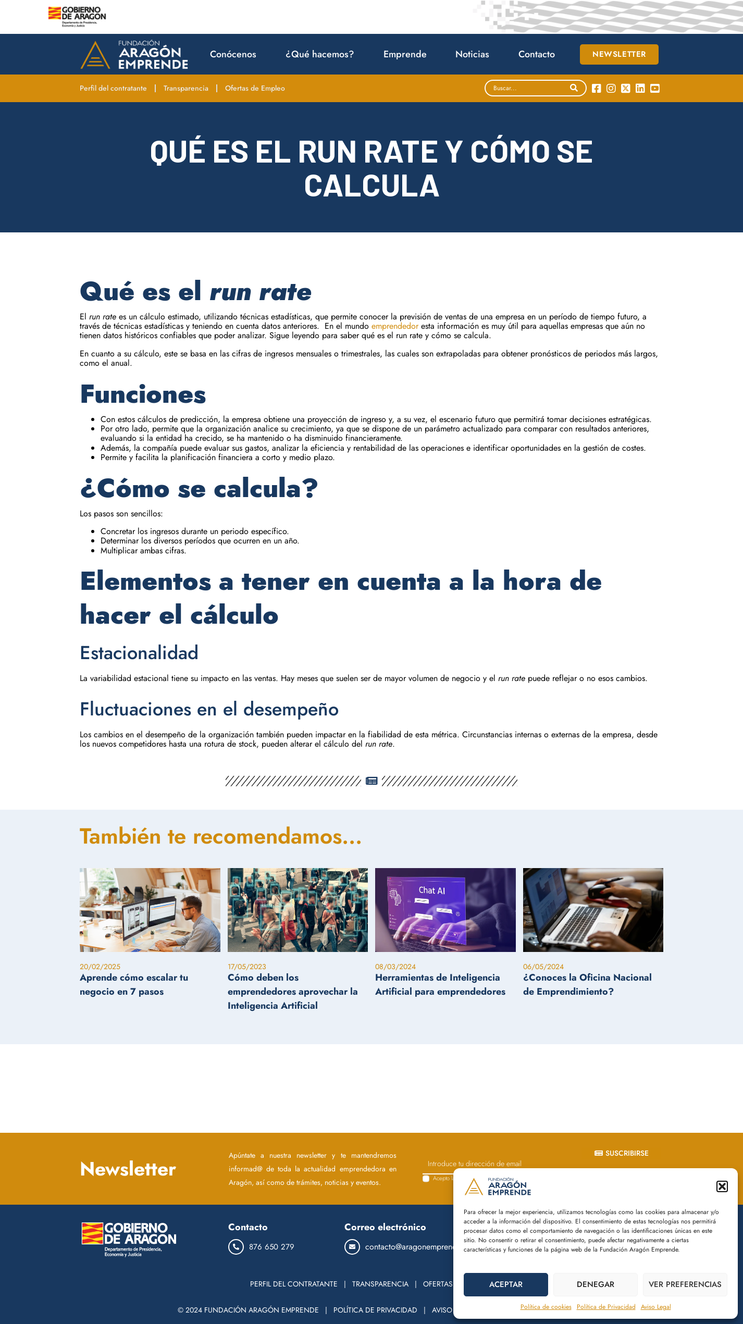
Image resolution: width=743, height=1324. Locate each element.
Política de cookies (546, 1306)
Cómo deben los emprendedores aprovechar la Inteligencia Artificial (293, 991)
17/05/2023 (247, 966)
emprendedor (395, 326)
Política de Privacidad (606, 1306)
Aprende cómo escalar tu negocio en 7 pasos (134, 984)
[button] (722, 1186)
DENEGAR (595, 1284)
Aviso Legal (656, 1306)
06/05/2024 (543, 966)
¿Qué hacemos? (323, 54)
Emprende (407, 54)
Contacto (536, 54)
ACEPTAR (506, 1284)
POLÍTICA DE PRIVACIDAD (375, 1310)
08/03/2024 (395, 966)
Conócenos (236, 54)
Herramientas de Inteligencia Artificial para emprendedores (440, 984)
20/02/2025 (100, 966)
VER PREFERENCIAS (685, 1284)
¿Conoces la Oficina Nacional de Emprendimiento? (587, 984)
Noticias (474, 54)
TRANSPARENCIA (380, 1284)
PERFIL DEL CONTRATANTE (294, 1284)
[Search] (574, 88)
